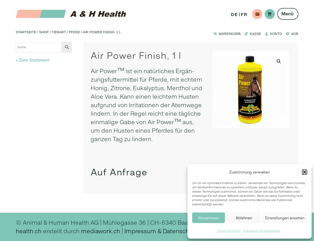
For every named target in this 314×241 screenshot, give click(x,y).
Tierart (58, 32)
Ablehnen (244, 218)
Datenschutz (180, 231)
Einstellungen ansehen (284, 218)
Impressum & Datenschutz (261, 231)
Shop (44, 32)
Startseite (26, 32)
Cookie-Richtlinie (229, 231)
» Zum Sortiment (32, 60)
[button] (304, 172)
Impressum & (143, 231)
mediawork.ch (100, 231)
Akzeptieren (208, 218)
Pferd (74, 32)
